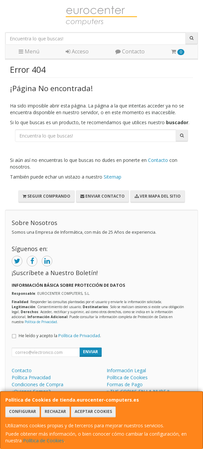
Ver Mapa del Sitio (158, 196)
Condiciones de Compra (37, 384)
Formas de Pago (125, 384)
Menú (29, 51)
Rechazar (55, 411)
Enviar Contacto (102, 196)
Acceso (77, 51)
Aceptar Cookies (93, 411)
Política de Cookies (43, 440)
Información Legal (126, 370)
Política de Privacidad (41, 321)
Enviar (90, 352)
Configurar (22, 411)
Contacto (130, 51)
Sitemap (112, 177)
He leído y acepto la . (60, 336)
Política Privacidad (31, 377)
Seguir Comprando (46, 196)
